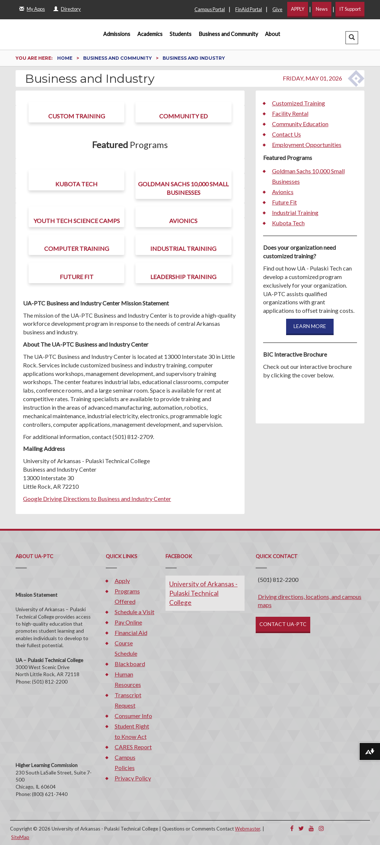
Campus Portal (209, 9)
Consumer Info (133, 715)
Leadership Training (183, 276)
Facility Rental (290, 113)
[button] (351, 37)
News (322, 9)
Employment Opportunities (306, 144)
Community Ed (183, 115)
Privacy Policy (133, 778)
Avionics (183, 220)
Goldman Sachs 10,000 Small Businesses (183, 188)
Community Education (300, 123)
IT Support (350, 9)
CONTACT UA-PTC (283, 624)
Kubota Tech (76, 183)
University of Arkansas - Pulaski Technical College (203, 593)
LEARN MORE (310, 326)
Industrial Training (183, 248)
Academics (150, 34)
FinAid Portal (248, 9)
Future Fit (77, 276)
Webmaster (247, 829)
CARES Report (133, 746)
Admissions (116, 34)
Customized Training (298, 103)
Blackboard (130, 663)
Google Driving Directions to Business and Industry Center (97, 498)
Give (277, 9)
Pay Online (128, 622)
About (272, 34)
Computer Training (76, 248)
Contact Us (286, 134)
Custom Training (76, 115)
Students (180, 34)
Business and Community (228, 34)
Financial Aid (131, 632)
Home (65, 58)
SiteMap (20, 837)
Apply (122, 580)
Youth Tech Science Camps (76, 220)
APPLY (297, 9)
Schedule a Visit (134, 611)
